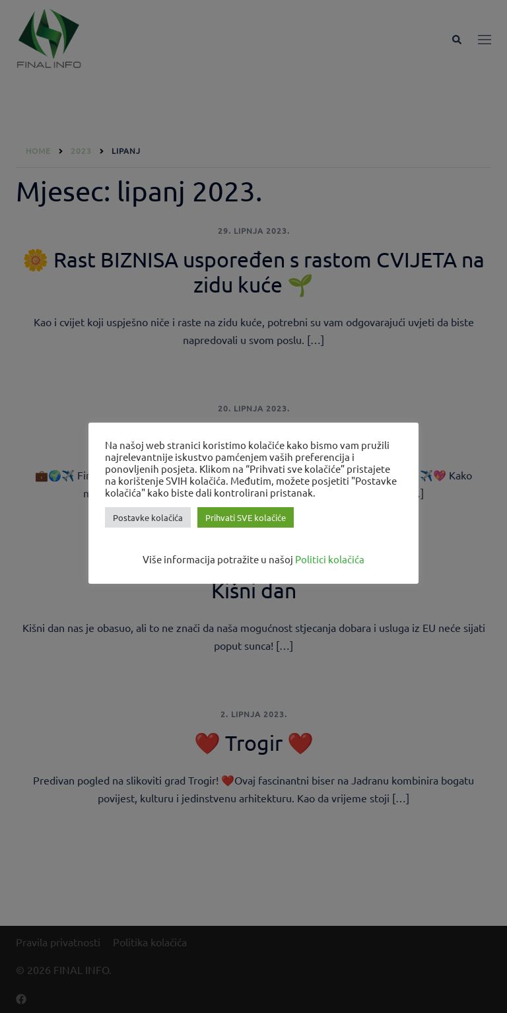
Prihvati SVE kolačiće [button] (245, 517)
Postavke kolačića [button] (148, 517)
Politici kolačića (329, 559)
